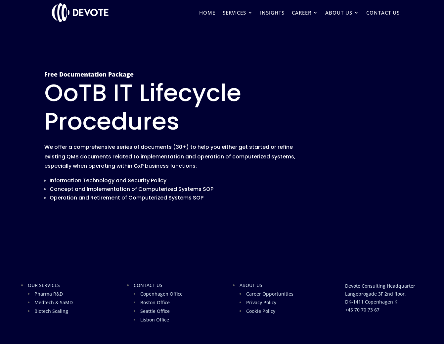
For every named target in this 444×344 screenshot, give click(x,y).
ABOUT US (338, 12)
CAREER (301, 12)
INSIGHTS (272, 12)
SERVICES (234, 12)
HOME (207, 12)
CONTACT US (383, 12)
